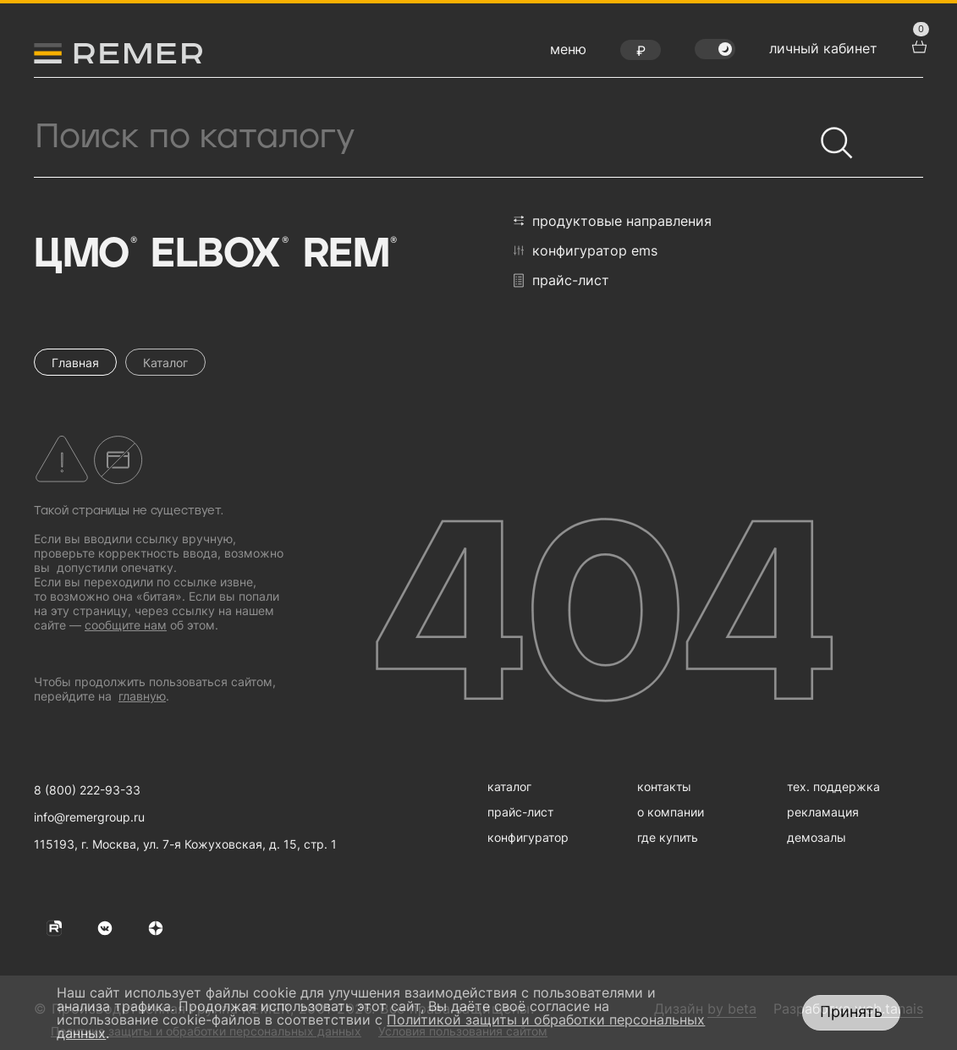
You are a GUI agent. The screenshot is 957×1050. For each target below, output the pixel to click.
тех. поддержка (833, 786)
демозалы (816, 837)
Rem (348, 254)
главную (142, 696)
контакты (664, 786)
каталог (509, 786)
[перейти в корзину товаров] (917, 45)
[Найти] (829, 135)
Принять (851, 1011)
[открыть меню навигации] (568, 53)
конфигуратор (528, 837)
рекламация (823, 812)
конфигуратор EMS (585, 250)
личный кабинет (823, 48)
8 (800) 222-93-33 (87, 790)
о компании (670, 812)
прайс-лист (561, 280)
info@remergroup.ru (89, 817)
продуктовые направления (613, 220)
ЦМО (84, 254)
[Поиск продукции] (423, 137)
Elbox (218, 254)
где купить (667, 837)
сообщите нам (126, 625)
